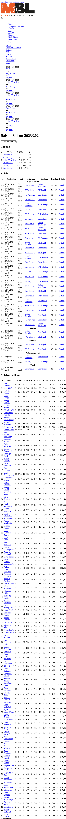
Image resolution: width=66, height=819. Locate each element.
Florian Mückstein (8, 522)
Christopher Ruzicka (8, 414)
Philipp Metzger (7, 401)
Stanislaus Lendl (7, 684)
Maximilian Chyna (8, 479)
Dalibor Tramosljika (8, 450)
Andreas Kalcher (7, 580)
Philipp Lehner (6, 568)
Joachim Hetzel (7, 757)
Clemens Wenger (7, 527)
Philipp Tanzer (6, 488)
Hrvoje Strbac (9, 427)
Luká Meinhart (7, 723)
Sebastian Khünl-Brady (9, 418)
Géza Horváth (9, 410)
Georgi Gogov (6, 539)
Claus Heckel (9, 557)
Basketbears (7, 155)
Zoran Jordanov (7, 689)
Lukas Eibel (8, 610)
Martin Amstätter (7, 658)
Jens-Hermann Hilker (7, 642)
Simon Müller (9, 564)
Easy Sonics (10, 73)
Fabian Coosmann (8, 469)
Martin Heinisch (7, 484)
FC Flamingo (11, 86)
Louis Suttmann (7, 670)
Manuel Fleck (9, 632)
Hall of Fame (13, 37)
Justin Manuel (7, 560)
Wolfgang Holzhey (7, 597)
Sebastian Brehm (7, 679)
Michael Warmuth (7, 423)
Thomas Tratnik (7, 762)
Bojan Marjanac (7, 815)
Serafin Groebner (7, 510)
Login (10, 41)
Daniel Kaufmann (8, 779)
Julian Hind (8, 719)
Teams (10, 24)
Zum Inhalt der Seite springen (12, 2)
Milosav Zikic (7, 694)
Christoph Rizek (7, 455)
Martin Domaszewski (9, 474)
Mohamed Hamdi (7, 440)
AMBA (11, 33)
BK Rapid (9, 69)
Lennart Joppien (7, 793)
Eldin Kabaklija (7, 445)
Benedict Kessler (7, 614)
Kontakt (11, 35)
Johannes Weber (7, 592)
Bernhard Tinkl (7, 703)
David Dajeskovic (8, 515)
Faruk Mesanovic (8, 505)
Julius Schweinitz (8, 587)
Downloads (12, 39)
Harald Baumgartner (9, 606)
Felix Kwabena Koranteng (8, 434)
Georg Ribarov (7, 747)
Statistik (11, 29)
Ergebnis (9, 78)
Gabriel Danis (9, 430)
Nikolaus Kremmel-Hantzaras (8, 574)
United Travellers (12, 82)
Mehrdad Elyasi (7, 708)
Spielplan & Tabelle (16, 26)
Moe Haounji (9, 583)
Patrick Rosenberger (8, 798)
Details (61, 185)
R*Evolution (11, 99)
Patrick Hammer (7, 619)
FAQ (10, 31)
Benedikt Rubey (7, 653)
